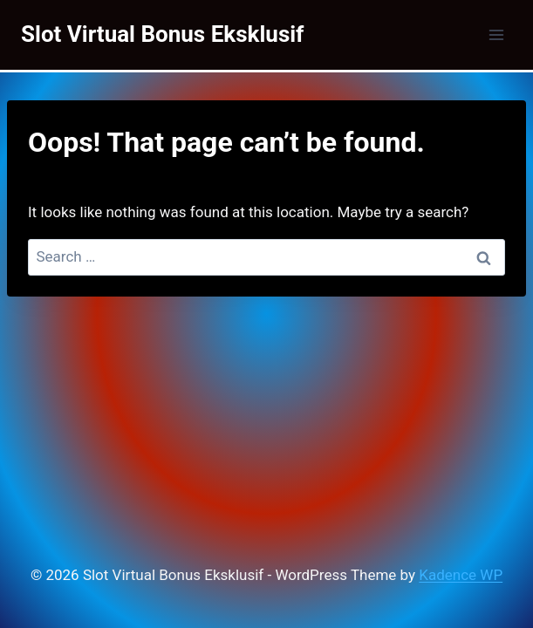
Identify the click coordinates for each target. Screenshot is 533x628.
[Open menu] (496, 34)
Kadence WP (460, 575)
